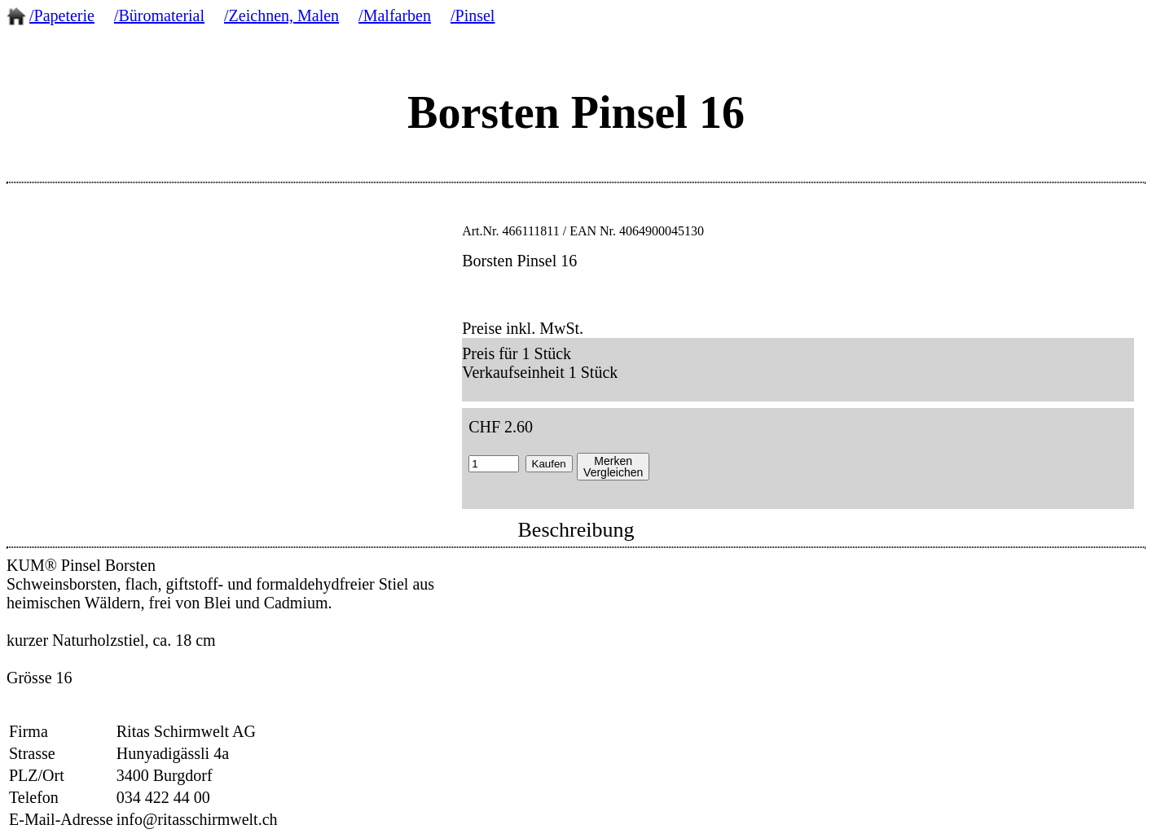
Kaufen (549, 464)
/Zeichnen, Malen (281, 15)
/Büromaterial (159, 15)
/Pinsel (473, 15)
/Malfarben (394, 15)
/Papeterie (62, 15)
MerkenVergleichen (613, 466)
